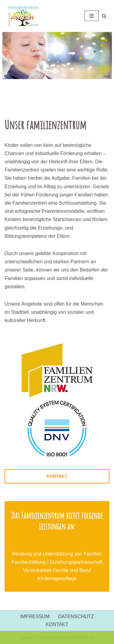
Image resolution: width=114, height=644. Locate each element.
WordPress (82, 637)
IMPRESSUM (35, 616)
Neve (26, 637)
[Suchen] (104, 16)
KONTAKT (57, 476)
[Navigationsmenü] (92, 16)
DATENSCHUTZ (76, 616)
